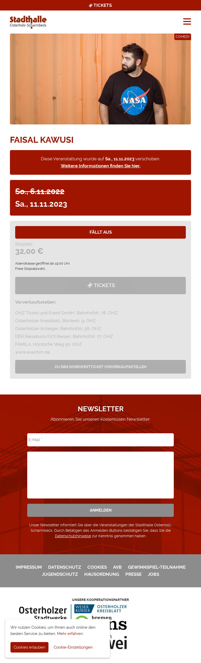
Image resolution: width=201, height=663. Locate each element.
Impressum (29, 567)
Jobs (153, 574)
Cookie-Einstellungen (73, 647)
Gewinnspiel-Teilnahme (157, 567)
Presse (133, 574)
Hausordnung (101, 574)
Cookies (97, 567)
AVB (117, 567)
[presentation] (100, 471)
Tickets (100, 5)
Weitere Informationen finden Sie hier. (101, 165)
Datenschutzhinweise (73, 536)
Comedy (183, 37)
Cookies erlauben (29, 647)
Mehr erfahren (70, 633)
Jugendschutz (60, 574)
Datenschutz (64, 567)
